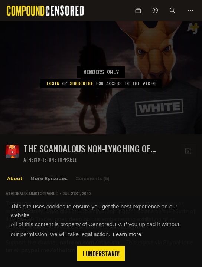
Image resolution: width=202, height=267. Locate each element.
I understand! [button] (101, 253)
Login (52, 83)
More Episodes (49, 178)
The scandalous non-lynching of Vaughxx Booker (86, 148)
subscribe (81, 83)
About (14, 178)
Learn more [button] (127, 234)
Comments (92, 178)
